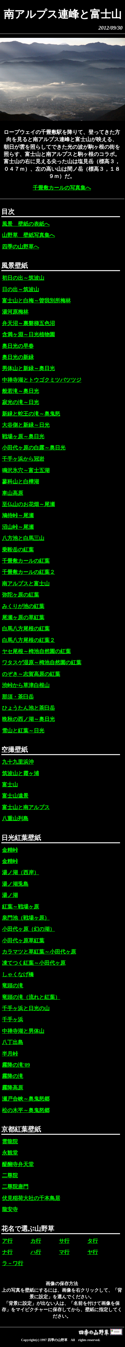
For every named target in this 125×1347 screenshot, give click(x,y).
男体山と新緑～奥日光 (28, 368)
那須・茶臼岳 (18, 696)
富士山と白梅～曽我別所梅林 (36, 300)
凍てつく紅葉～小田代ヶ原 (33, 963)
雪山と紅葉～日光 (23, 730)
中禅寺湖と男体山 (23, 1031)
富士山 (10, 784)
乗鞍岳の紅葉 (18, 549)
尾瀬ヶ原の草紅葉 (23, 617)
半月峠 (10, 1053)
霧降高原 (12, 1087)
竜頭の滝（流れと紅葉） (31, 997)
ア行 (7, 1241)
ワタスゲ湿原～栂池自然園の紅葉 (41, 662)
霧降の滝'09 (16, 1065)
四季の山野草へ (20, 246)
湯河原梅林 (15, 312)
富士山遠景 (15, 796)
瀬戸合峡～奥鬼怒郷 (26, 1099)
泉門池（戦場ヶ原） (26, 918)
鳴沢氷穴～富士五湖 (26, 470)
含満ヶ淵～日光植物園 (28, 334)
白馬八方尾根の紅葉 (26, 628)
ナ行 (7, 1252)
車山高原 (12, 493)
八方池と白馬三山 (23, 538)
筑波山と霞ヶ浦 (20, 773)
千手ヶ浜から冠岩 (23, 459)
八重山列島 (15, 818)
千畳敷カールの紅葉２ (28, 572)
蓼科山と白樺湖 (20, 481)
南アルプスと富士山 (26, 583)
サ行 (64, 1241)
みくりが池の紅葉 (23, 606)
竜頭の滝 (12, 985)
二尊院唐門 (15, 1186)
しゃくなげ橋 (18, 974)
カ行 (35, 1241)
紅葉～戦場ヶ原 (20, 906)
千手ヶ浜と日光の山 (26, 1008)
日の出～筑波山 (20, 289)
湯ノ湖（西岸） (20, 872)
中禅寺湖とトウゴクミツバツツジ (41, 380)
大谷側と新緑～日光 (26, 425)
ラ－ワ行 (12, 1263)
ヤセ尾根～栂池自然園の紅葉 (36, 651)
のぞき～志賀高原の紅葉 (31, 674)
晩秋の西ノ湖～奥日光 (28, 719)
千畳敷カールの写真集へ (62, 188)
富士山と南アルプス (26, 807)
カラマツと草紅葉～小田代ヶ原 (39, 951)
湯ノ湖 (10, 895)
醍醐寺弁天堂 (18, 1164)
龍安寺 (10, 1209)
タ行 (92, 1241)
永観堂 (10, 1153)
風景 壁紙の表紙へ (26, 224)
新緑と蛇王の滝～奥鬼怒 (31, 414)
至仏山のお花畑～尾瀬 (28, 504)
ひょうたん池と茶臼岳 (28, 708)
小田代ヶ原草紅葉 (23, 940)
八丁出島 (12, 1042)
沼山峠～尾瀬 (18, 527)
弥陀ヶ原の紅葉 (20, 594)
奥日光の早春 (18, 346)
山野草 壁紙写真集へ (28, 235)
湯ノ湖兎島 (15, 884)
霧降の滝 (12, 1076)
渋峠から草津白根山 (26, 685)
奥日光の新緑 (18, 357)
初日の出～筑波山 (23, 278)
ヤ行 (92, 1252)
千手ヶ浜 (12, 1019)
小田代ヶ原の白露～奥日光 (33, 447)
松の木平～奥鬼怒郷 (26, 1110)
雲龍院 (10, 1141)
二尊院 (10, 1175)
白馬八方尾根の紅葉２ (28, 640)
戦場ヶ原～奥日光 (23, 436)
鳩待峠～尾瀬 (18, 515)
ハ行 (35, 1252)
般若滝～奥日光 (20, 391)
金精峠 (10, 850)
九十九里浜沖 (18, 762)
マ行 (64, 1252)
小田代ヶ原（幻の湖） (28, 929)
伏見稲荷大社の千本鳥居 (31, 1198)
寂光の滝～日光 (20, 402)
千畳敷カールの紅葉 (26, 561)
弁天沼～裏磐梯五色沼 (28, 323)
